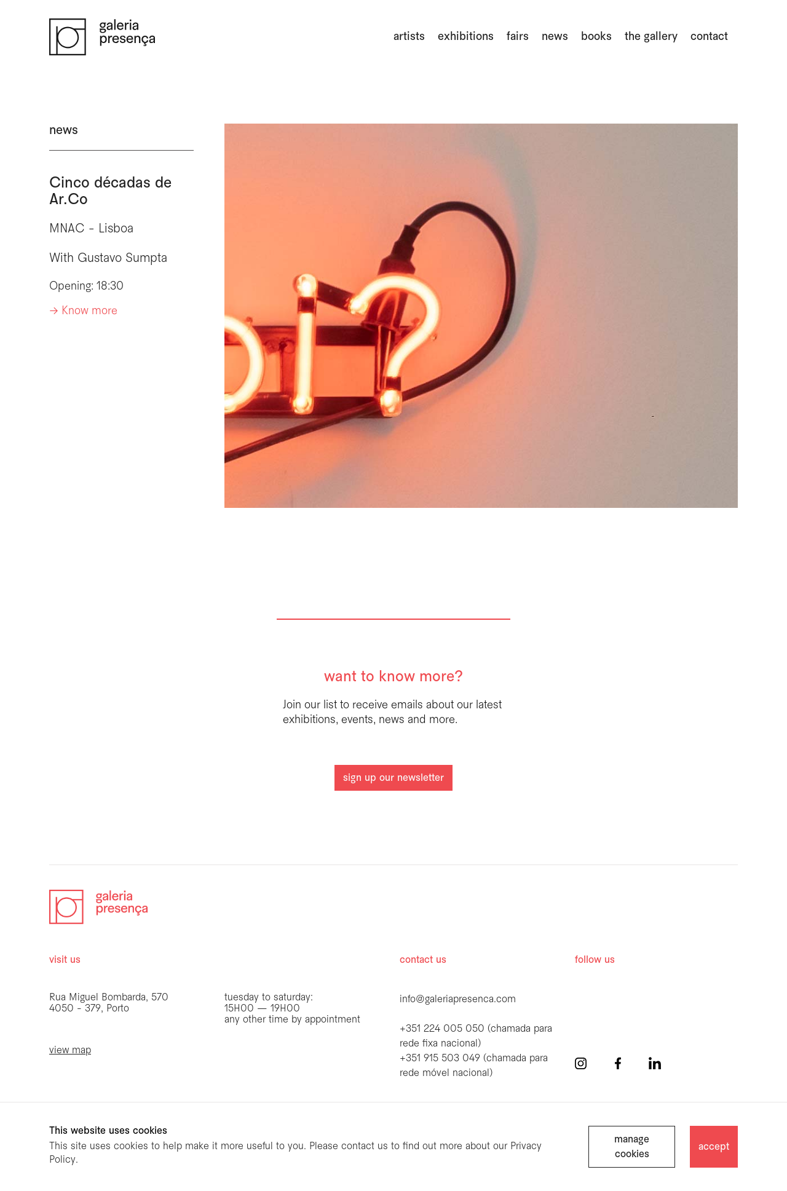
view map (70, 1050)
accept (713, 1147)
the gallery (651, 36)
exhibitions (466, 36)
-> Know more (83, 311)
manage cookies (631, 1147)
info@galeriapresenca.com (458, 999)
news (555, 36)
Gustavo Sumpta (122, 258)
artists (409, 36)
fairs (518, 36)
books (596, 36)
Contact (709, 36)
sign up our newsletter (393, 778)
